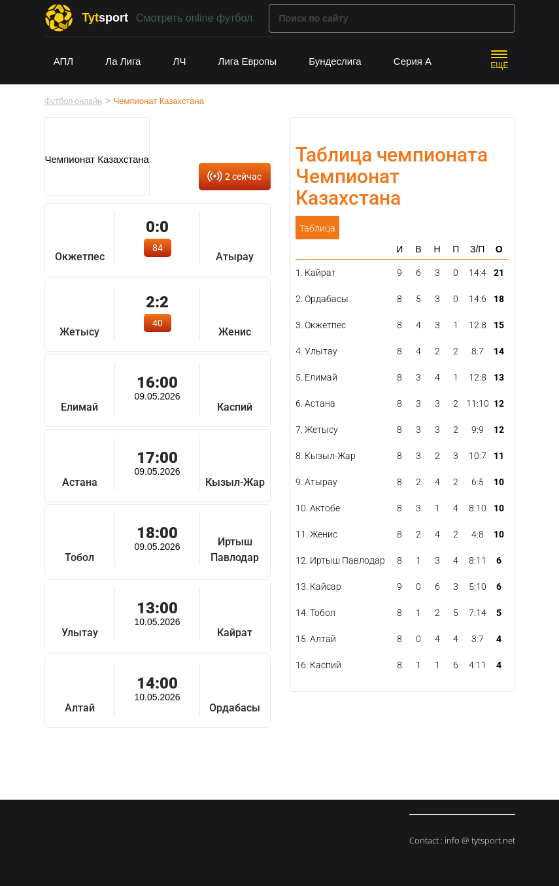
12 (499, 403)
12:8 (477, 325)
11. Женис (316, 534)
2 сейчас (243, 176)
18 (499, 299)
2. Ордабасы (322, 299)
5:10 (477, 586)
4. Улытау (316, 351)
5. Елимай (316, 377)
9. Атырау (316, 482)
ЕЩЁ (499, 65)
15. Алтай (316, 639)
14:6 (477, 299)
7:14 (477, 612)
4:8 (477, 534)
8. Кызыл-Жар (326, 456)
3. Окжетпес (321, 325)
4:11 (477, 665)
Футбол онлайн (73, 101)
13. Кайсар (318, 586)
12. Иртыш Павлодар (340, 560)
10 (499, 482)
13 (499, 377)
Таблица (317, 228)
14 (499, 351)
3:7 (477, 639)
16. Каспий (318, 665)
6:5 (477, 482)
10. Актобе (318, 508)
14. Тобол (315, 612)
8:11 (477, 560)
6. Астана (315, 403)
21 (499, 272)
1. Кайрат (316, 272)
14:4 (477, 272)
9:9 (477, 429)
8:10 (477, 508)
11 (499, 456)
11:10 (477, 403)
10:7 (477, 456)
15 (499, 325)
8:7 (477, 351)
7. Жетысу (317, 429)
